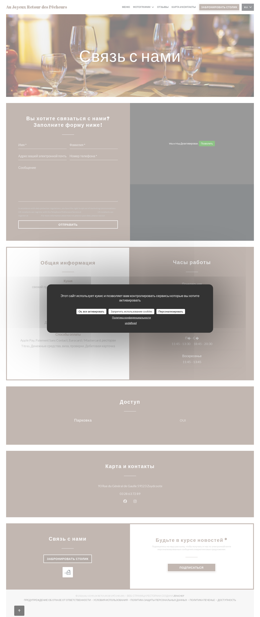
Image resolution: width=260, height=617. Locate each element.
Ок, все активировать (91, 311)
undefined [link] (131, 323)
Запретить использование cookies (131, 311)
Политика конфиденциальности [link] (131, 317)
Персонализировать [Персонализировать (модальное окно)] (170, 311)
